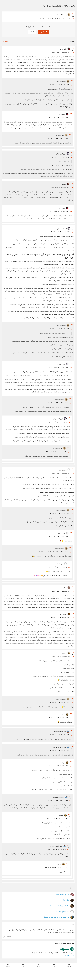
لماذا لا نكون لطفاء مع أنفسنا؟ (59, 906)
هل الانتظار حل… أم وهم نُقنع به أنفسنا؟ (56, 917)
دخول (32, 32)
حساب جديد (43, 32)
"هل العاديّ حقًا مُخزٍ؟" (62, 912)
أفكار (56, 19)
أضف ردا (58, 52)
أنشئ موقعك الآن (69, 955)
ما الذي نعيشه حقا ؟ (62, 895)
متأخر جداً (66, 900)
